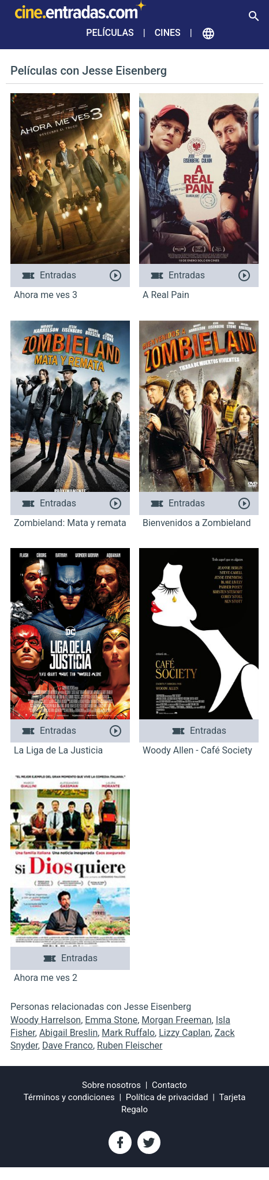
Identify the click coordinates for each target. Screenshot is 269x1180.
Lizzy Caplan (184, 1032)
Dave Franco (67, 1045)
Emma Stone (111, 1019)
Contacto (169, 1085)
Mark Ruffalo (128, 1032)
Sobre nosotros (111, 1085)
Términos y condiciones (69, 1097)
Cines (168, 32)
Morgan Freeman (176, 1019)
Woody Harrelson (45, 1019)
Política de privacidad (167, 1097)
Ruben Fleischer (129, 1045)
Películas (109, 32)
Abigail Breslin (68, 1032)
